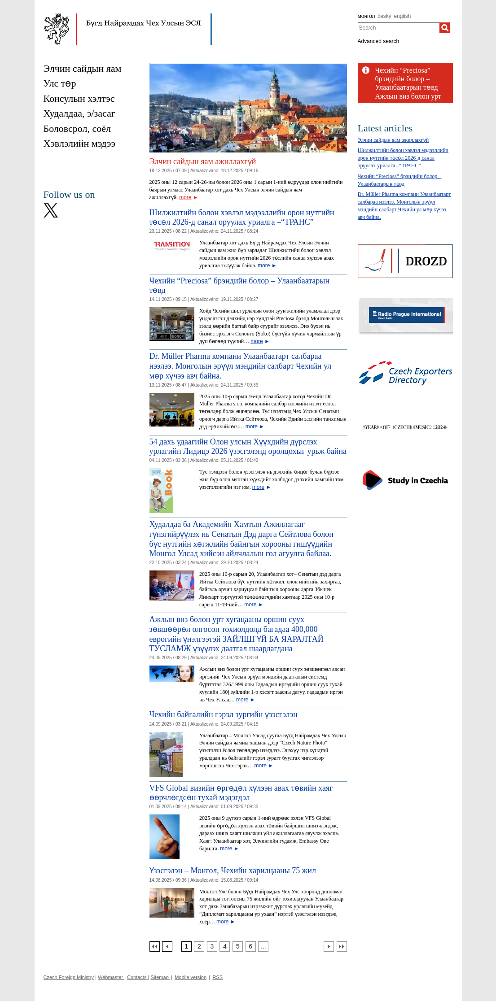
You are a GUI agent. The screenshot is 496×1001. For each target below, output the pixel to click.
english (402, 16)
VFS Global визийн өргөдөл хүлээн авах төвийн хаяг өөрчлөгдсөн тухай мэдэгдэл (241, 792)
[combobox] (399, 27)
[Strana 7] (263, 946)
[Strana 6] (251, 946)
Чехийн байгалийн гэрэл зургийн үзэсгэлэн (223, 714)
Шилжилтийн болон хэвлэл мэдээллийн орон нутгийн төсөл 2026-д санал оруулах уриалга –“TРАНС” (241, 217)
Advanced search (378, 41)
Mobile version (190, 977)
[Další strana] (329, 946)
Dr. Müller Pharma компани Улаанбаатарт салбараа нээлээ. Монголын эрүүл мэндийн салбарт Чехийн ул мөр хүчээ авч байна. (240, 366)
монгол (366, 16)
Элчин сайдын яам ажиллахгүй (202, 161)
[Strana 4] (224, 946)
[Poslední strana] (342, 946)
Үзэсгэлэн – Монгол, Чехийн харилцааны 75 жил (232, 870)
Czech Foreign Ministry (69, 977)
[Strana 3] (212, 946)
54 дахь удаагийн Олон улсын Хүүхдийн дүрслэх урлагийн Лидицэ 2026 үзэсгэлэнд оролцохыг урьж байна (248, 446)
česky (384, 16)
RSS (217, 977)
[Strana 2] (199, 946)
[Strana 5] (238, 946)
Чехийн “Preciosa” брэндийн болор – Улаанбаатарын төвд (406, 78)
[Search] (444, 27)
